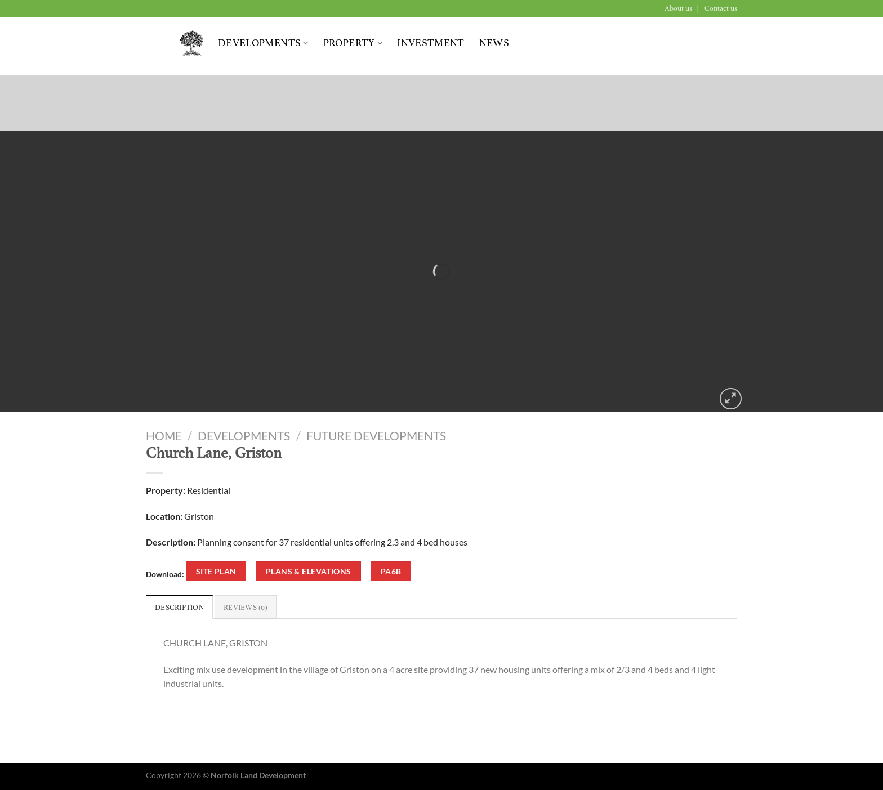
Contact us (720, 8)
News (494, 43)
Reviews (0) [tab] (245, 608)
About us (678, 8)
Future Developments (376, 436)
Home (164, 436)
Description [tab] (179, 608)
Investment (431, 43)
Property (352, 43)
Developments (263, 43)
